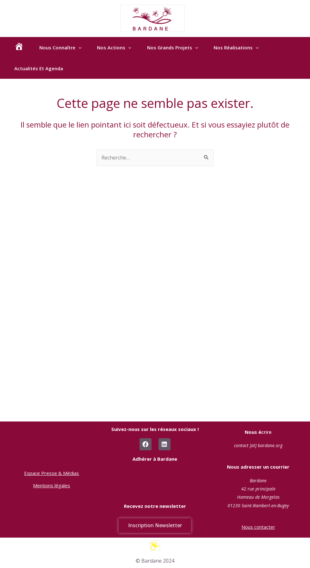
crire (258, 431)
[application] (81, 50)
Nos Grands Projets (177, 50)
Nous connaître (63, 50)
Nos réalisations (242, 50)
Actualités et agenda (39, 77)
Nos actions (118, 50)
